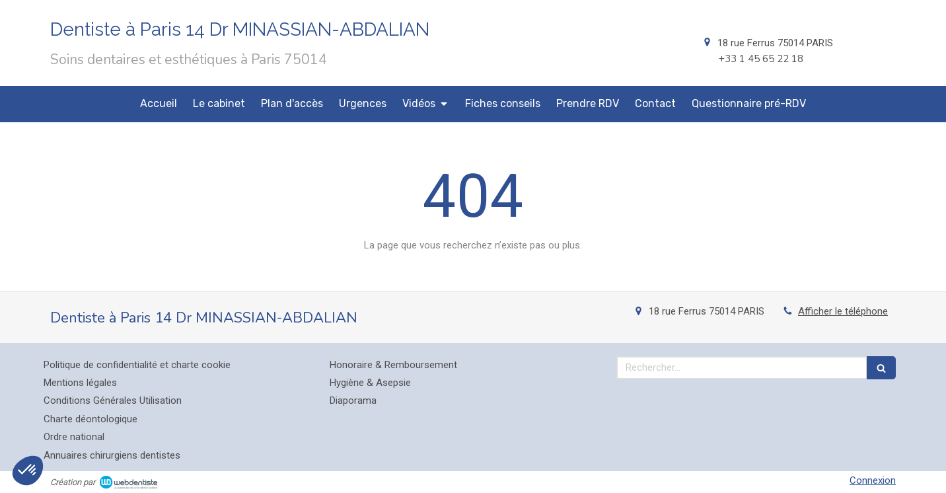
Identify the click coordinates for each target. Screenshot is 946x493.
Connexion (873, 480)
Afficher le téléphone (843, 311)
